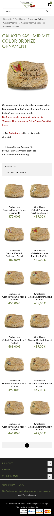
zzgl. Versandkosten (27, 495)
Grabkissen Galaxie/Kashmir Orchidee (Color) (39, 210)
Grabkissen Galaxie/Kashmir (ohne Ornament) (14, 210)
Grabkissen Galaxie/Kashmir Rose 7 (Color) (14, 426)
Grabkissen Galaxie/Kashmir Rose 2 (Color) (40, 296)
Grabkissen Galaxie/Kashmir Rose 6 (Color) (40, 383)
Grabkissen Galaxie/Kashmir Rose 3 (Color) (14, 340)
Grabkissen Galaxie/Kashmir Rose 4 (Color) (40, 340)
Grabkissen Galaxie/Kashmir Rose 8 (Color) (40, 426)
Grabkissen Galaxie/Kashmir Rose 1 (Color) (14, 296)
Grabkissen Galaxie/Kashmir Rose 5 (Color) (14, 383)
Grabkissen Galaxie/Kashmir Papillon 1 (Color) (14, 253)
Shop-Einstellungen (13, 485)
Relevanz (9, 166)
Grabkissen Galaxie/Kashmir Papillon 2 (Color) (40, 253)
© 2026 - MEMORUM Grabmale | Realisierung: (27, 503)
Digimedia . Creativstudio (27, 507)
